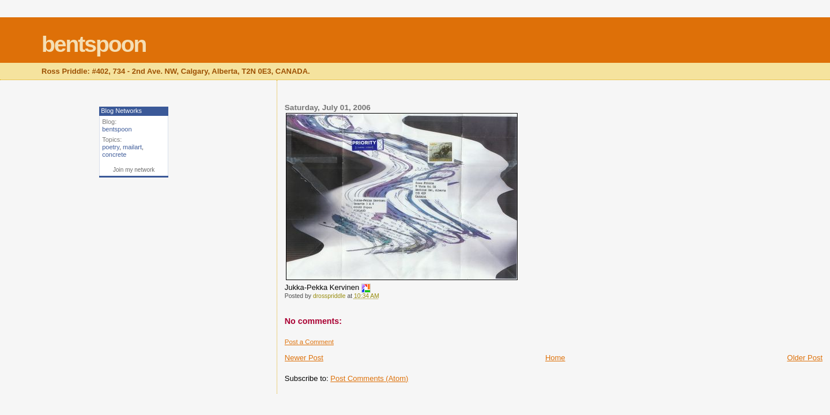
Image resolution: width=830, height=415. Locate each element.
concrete (114, 154)
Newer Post (304, 357)
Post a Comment (309, 341)
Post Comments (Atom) (369, 378)
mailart (132, 147)
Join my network (133, 170)
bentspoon (94, 44)
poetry (110, 147)
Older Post (805, 357)
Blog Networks (121, 110)
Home (555, 357)
